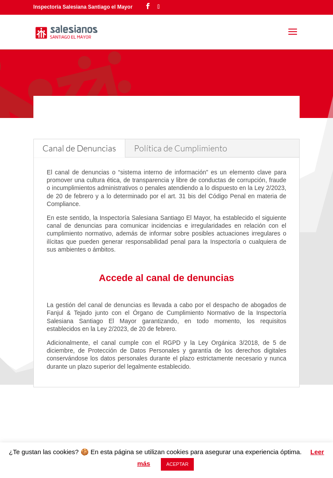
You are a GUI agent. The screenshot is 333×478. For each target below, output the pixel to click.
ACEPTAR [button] (177, 464)
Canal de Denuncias (79, 148)
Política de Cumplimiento (180, 148)
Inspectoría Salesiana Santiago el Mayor (83, 7)
